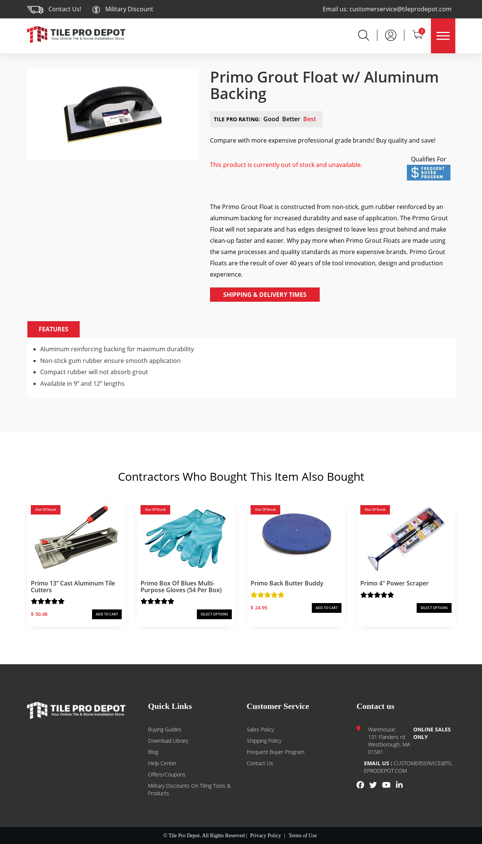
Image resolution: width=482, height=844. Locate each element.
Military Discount (122, 9)
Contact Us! (64, 9)
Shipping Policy (264, 740)
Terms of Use (303, 835)
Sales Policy (260, 729)
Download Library (168, 740)
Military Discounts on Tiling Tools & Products (189, 789)
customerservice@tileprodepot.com (400, 9)
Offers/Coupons (167, 774)
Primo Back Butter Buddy (287, 583)
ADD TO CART (107, 614)
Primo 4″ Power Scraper (394, 583)
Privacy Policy (265, 835)
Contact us (260, 763)
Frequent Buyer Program (275, 751)
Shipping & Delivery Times (265, 294)
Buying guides (164, 729)
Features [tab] (53, 329)
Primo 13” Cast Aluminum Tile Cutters (73, 586)
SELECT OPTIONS (214, 614)
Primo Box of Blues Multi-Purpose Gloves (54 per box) (181, 586)
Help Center (162, 763)
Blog (153, 751)
